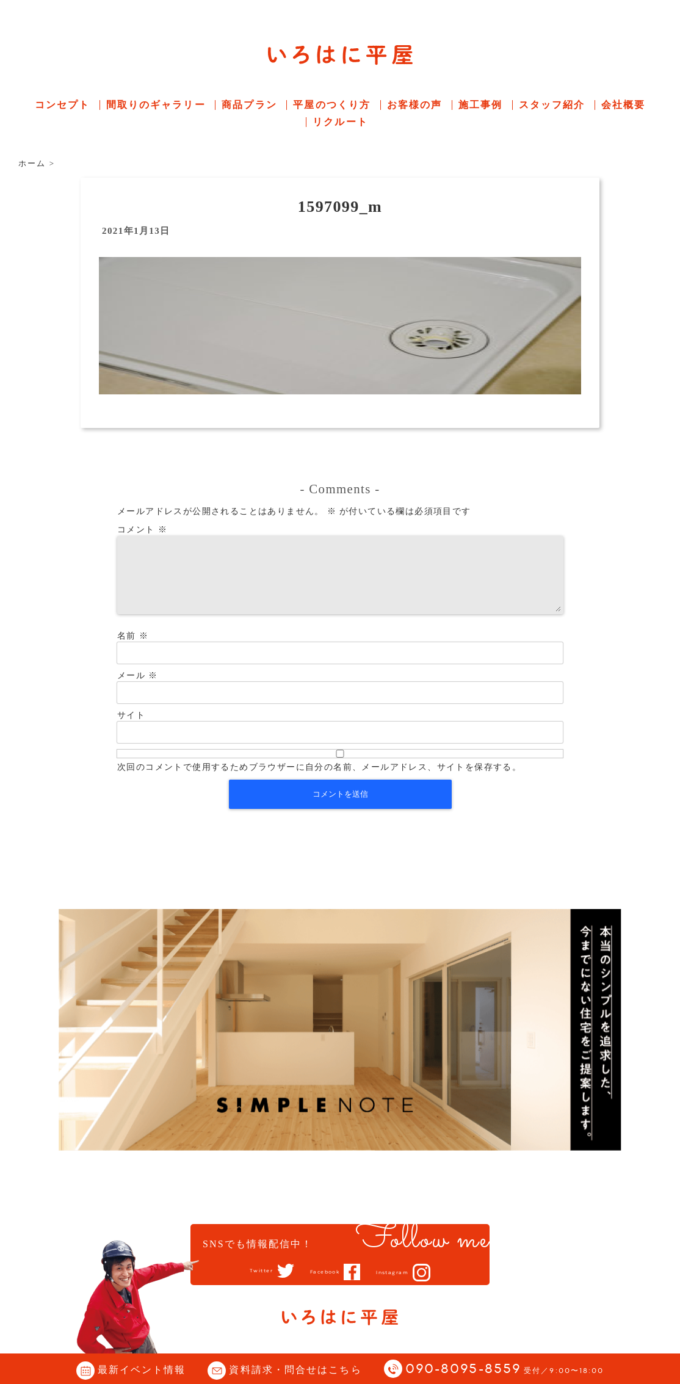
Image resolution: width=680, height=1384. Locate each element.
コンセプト (62, 105)
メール (137, 690)
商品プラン (249, 105)
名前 (132, 650)
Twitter (245, 1271)
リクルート (340, 122)
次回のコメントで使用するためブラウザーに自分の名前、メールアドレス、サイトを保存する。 (319, 781)
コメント (142, 529)
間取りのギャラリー (156, 105)
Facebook (322, 1272)
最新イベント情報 (142, 1369)
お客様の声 (415, 105)
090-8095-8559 (504, 1369)
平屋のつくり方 (332, 105)
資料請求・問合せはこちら (295, 1369)
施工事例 (480, 105)
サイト (131, 729)
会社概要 (623, 105)
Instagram (406, 1272)
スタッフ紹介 (552, 105)
